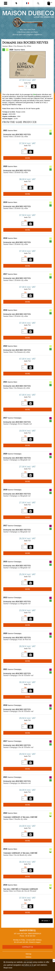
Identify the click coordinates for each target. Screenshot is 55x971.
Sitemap (28, 954)
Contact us (27, 947)
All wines (45, 921)
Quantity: (21, 86)
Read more (8, 968)
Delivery (28, 957)
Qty (25, 148)
